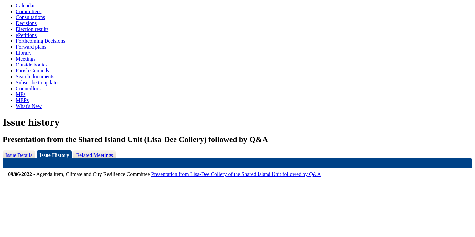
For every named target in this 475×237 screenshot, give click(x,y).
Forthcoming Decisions (40, 41)
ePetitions (26, 35)
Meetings (26, 59)
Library (24, 53)
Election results (32, 29)
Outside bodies (32, 64)
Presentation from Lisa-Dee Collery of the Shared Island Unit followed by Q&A (236, 174)
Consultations (30, 17)
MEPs (22, 100)
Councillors (28, 88)
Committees (28, 11)
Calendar (25, 5)
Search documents (35, 76)
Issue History (54, 155)
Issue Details (18, 155)
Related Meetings (94, 155)
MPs (20, 94)
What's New (29, 106)
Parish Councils (32, 70)
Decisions (26, 23)
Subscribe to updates (37, 82)
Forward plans (31, 47)
